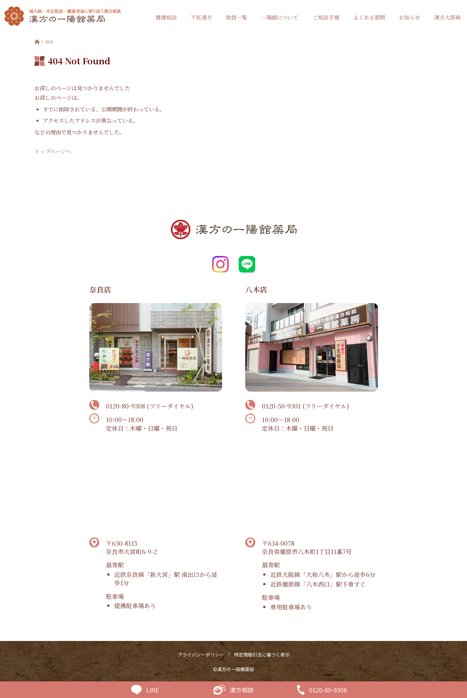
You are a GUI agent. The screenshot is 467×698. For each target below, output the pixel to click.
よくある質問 (369, 17)
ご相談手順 (326, 17)
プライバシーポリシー (201, 654)
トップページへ (53, 151)
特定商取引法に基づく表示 (262, 654)
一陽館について (279, 17)
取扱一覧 (236, 17)
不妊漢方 (201, 17)
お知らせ (409, 17)
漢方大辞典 (447, 17)
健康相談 (166, 17)
